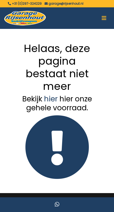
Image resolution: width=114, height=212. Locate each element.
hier (51, 99)
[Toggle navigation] (104, 18)
